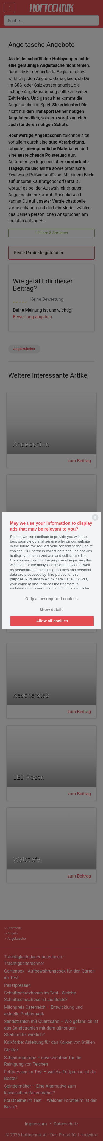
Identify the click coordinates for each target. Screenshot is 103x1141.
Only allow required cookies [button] (51, 599)
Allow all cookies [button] (52, 621)
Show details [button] (52, 609)
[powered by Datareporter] (95, 520)
